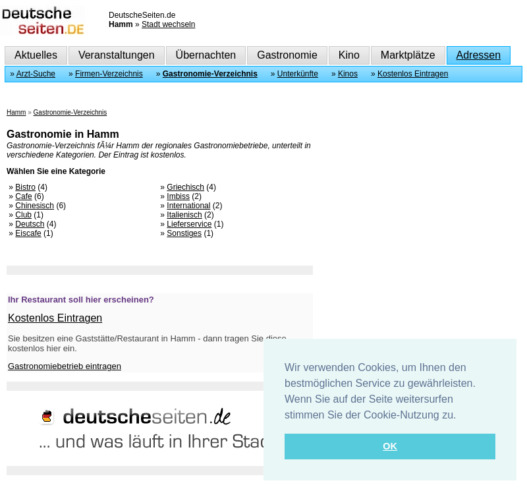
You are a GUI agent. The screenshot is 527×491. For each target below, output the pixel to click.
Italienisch (184, 214)
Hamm (16, 112)
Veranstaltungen (116, 55)
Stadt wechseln (168, 24)
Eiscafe (28, 233)
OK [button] (390, 446)
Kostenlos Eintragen (412, 73)
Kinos (348, 73)
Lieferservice (189, 224)
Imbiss (178, 196)
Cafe (23, 196)
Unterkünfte (297, 73)
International (188, 205)
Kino (349, 55)
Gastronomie (287, 55)
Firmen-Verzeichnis (109, 73)
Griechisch (185, 187)
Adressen (479, 55)
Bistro (25, 187)
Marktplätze (408, 55)
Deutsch (29, 224)
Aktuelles (35, 55)
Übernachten (206, 55)
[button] (461, 416)
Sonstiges (184, 233)
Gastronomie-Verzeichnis (210, 73)
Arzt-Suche (35, 73)
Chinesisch (34, 205)
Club (23, 214)
